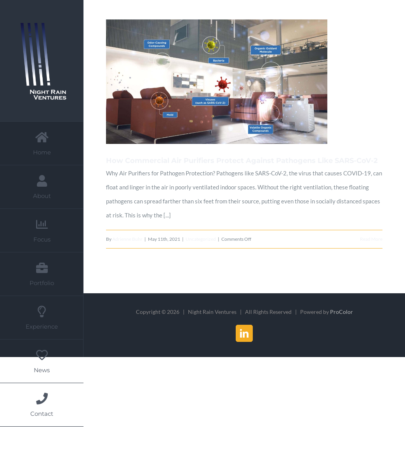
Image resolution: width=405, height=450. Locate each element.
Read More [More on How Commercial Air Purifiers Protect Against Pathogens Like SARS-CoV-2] (371, 239)
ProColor (341, 311)
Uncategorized (201, 239)
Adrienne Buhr (127, 239)
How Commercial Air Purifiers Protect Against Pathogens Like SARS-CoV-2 (242, 160)
